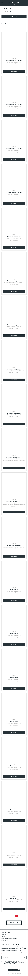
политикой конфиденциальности (14, 963)
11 (19, 916)
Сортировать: (4, 26)
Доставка (3, 934)
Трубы (7, 12)
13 (24, 916)
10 (16, 916)
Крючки (20, 12)
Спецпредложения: (6, 21)
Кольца (26, 12)
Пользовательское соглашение (9, 938)
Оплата (3, 936)
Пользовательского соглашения (9, 953)
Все (2, 12)
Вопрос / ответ (5, 940)
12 (22, 916)
